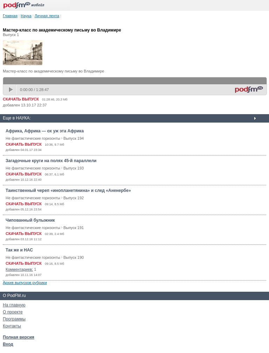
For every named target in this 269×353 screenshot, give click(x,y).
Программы (14, 319)
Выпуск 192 (73, 198)
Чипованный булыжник (30, 220)
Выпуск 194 (73, 138)
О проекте (13, 312)
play (11, 89)
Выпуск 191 (73, 228)
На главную (14, 305)
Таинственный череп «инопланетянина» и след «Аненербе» (68, 190)
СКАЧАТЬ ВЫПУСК (21, 99)
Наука (26, 16)
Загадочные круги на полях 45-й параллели (51, 160)
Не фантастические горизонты (33, 138)
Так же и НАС (19, 250)
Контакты (12, 326)
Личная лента (47, 16)
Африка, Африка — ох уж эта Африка (45, 131)
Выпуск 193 (73, 168)
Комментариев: (19, 269)
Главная (10, 16)
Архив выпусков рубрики (25, 283)
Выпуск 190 (73, 257)
